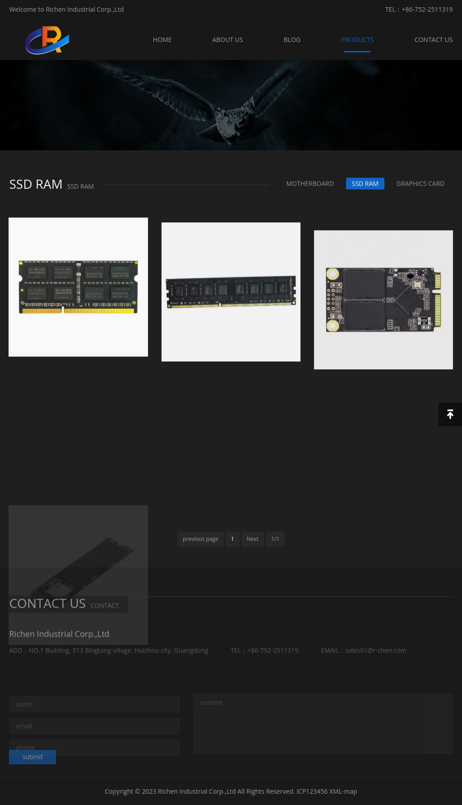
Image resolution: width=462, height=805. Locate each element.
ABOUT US (227, 39)
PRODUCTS (357, 39)
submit (33, 759)
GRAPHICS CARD (421, 184)
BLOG (292, 39)
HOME (162, 39)
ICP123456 (312, 791)
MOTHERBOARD (310, 184)
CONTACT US (434, 39)
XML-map (343, 791)
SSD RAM (365, 184)
